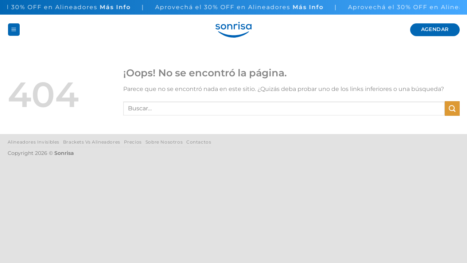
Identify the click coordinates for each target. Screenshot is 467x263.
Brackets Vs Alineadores (91, 142)
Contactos (198, 142)
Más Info (117, 7)
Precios (133, 142)
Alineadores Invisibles (33, 142)
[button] (14, 29)
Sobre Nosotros (164, 142)
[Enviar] (452, 108)
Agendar (435, 29)
